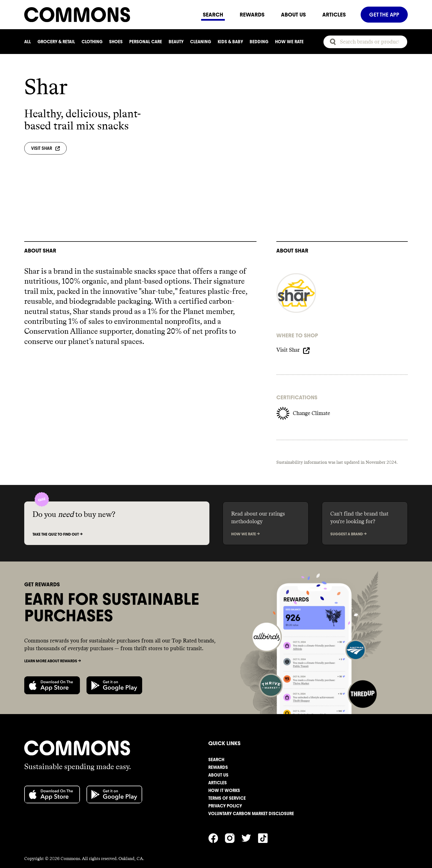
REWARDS (252, 14)
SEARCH (213, 14)
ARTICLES (334, 14)
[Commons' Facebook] (216, 817)
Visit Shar (45, 148)
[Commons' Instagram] (233, 817)
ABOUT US (293, 14)
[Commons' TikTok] (266, 817)
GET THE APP (384, 14)
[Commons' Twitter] (249, 817)
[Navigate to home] (109, 14)
